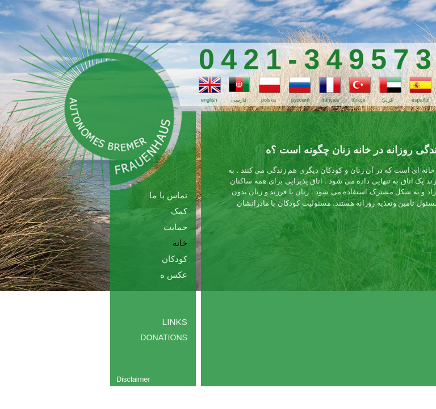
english (209, 100)
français (330, 100)
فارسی (238, 100)
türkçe (358, 100)
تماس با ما (168, 195)
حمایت (175, 227)
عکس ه (173, 274)
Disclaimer (133, 379)
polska (268, 100)
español (420, 100)
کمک (179, 211)
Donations (163, 337)
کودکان (174, 259)
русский (300, 100)
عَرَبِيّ (387, 100)
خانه (180, 243)
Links (174, 322)
